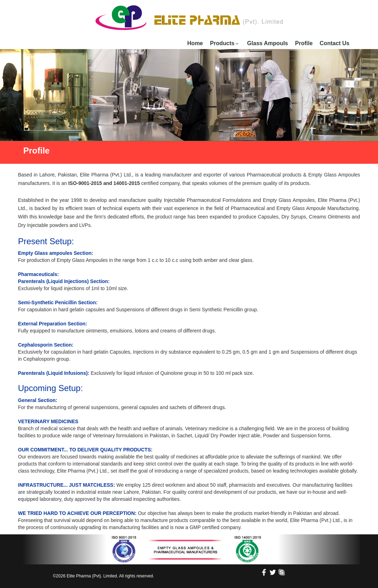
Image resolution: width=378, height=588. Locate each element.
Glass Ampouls (267, 43)
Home (195, 43)
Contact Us (334, 43)
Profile (304, 43)
